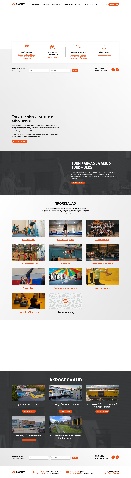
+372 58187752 (41, 471)
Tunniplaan (35, 4)
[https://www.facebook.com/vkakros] (113, 70)
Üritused (78, 4)
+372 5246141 (40, 473)
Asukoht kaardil (28, 411)
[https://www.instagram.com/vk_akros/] (117, 70)
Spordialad (56, 4)
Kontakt (95, 4)
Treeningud (45, 4)
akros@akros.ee (74, 471)
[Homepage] (18, 4)
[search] (105, 4)
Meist (87, 4)
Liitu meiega (114, 4)
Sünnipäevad (68, 4)
